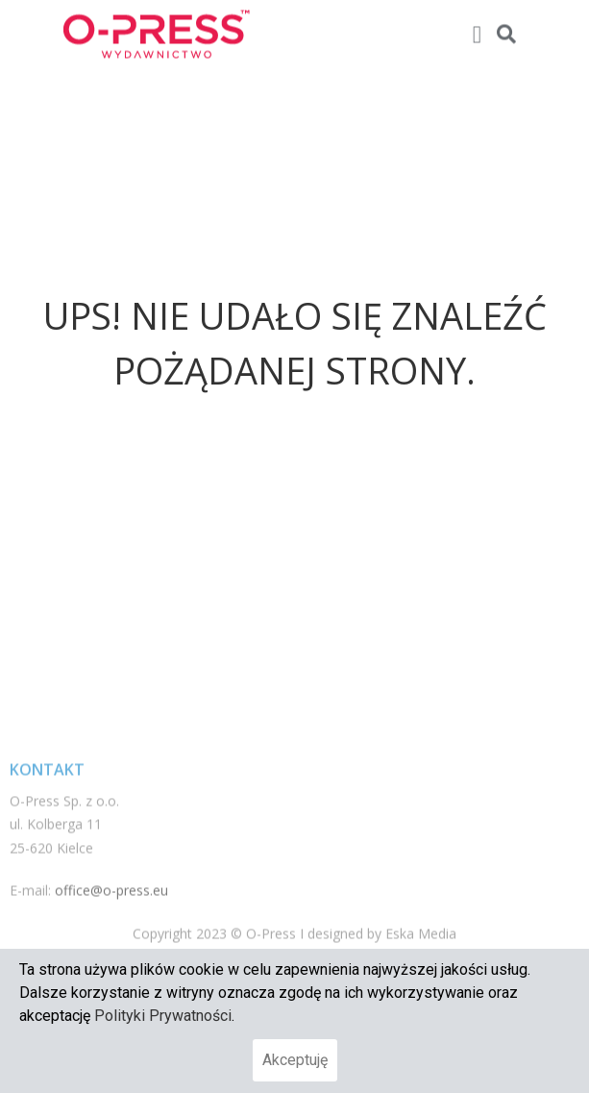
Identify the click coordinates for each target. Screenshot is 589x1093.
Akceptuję (295, 1060)
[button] (476, 30)
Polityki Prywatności (163, 1015)
